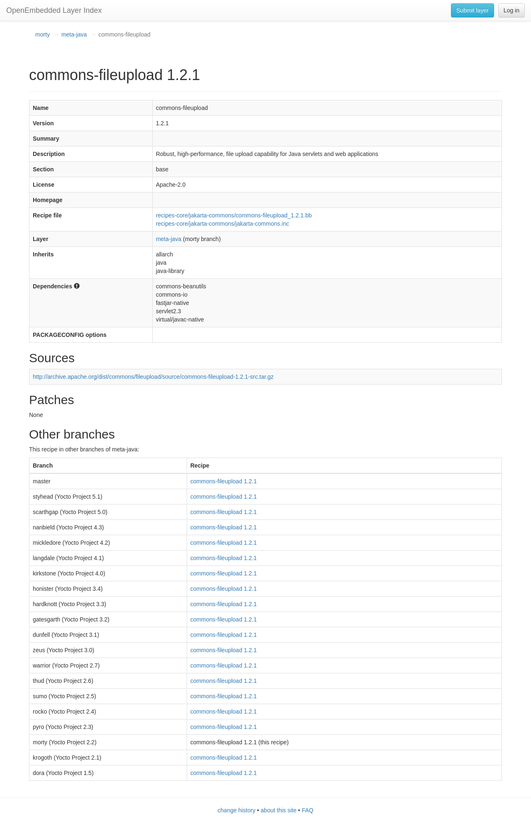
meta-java (74, 34)
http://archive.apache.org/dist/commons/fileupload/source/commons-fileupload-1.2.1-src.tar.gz (153, 376)
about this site (278, 810)
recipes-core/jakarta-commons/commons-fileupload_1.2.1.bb (234, 215)
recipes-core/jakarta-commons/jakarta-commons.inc (222, 223)
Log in (511, 10)
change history (237, 810)
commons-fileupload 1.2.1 (223, 481)
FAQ (307, 810)
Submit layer (472, 10)
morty (42, 34)
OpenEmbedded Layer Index (54, 10)
